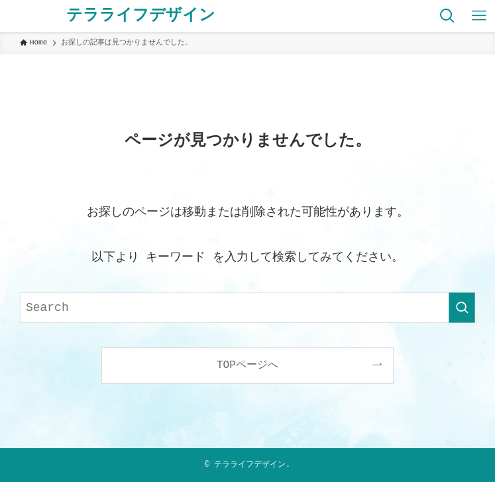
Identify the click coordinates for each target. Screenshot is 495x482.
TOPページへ (247, 365)
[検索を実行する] (462, 307)
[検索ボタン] (447, 16)
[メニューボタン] (479, 16)
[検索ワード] (247, 307)
